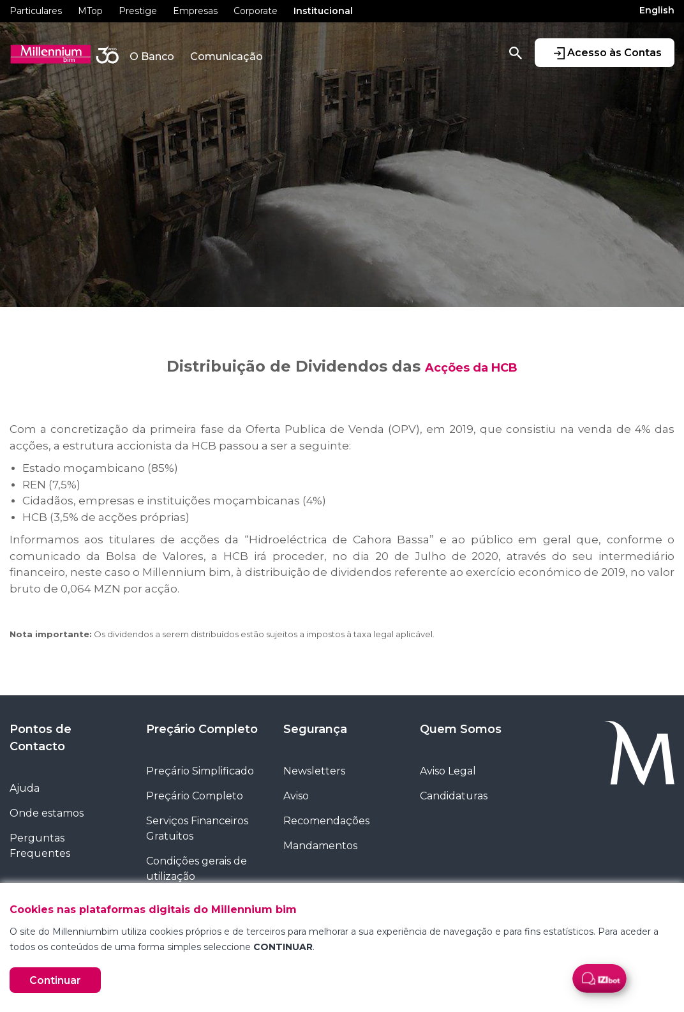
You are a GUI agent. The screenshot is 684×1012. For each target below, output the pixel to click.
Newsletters (314, 771)
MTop (90, 11)
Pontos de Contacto (40, 737)
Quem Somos (461, 729)
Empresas (195, 11)
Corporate (256, 11)
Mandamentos (320, 846)
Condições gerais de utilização (196, 868)
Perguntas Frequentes (40, 845)
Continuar (55, 980)
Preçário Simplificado (200, 771)
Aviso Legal (448, 771)
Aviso (296, 796)
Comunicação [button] (226, 56)
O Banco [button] (152, 56)
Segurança (315, 729)
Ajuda (25, 788)
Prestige (138, 11)
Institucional (323, 11)
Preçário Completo (202, 729)
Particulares (36, 11)
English (656, 10)
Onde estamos (47, 813)
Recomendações (326, 821)
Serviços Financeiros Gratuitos (197, 828)
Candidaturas (453, 796)
